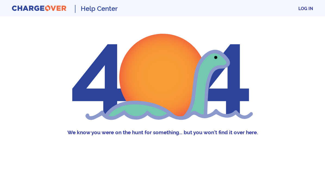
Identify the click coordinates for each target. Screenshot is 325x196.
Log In (305, 8)
